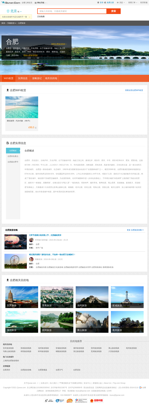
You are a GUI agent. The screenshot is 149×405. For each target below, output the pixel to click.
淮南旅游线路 (26, 348)
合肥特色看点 (14, 156)
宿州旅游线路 (96, 348)
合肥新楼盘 (42, 370)
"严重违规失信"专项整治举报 (70, 383)
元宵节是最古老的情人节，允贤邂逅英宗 (45, 235)
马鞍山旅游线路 (9, 351)
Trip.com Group (119, 383)
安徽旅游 (10, 23)
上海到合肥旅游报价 (11, 361)
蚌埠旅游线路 (43, 351)
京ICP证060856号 (75, 388)
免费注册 (110, 2)
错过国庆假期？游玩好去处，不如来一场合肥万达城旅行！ (52, 255)
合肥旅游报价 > (61, 44)
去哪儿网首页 (27, 3)
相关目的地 (51, 78)
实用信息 (23, 78)
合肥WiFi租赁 (137, 90)
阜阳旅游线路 (26, 351)
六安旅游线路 (113, 351)
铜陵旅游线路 (61, 351)
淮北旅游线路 (78, 351)
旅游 (3, 23)
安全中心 (87, 383)
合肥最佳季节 (14, 162)
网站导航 (40, 3)
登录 (101, 2)
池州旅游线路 (43, 348)
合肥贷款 (76, 370)
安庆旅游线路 (8, 348)
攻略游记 (37, 78)
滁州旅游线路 (78, 348)
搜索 (113, 11)
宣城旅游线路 (61, 348)
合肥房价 (6, 370)
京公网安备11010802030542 (38, 388)
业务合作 (44, 383)
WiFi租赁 (8, 78)
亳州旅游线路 (131, 348)
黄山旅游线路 (113, 348)
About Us (107, 383)
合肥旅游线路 (32, 55)
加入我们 (53, 383)
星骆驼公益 (97, 383)
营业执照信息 (88, 388)
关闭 (29, 17)
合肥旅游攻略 (136, 230)
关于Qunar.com (30, 383)
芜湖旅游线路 (96, 351)
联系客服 (144, 2)
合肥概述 (14, 151)
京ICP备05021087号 (59, 388)
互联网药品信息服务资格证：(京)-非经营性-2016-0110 (116, 388)
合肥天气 (59, 370)
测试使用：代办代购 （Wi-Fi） (19, 121)
